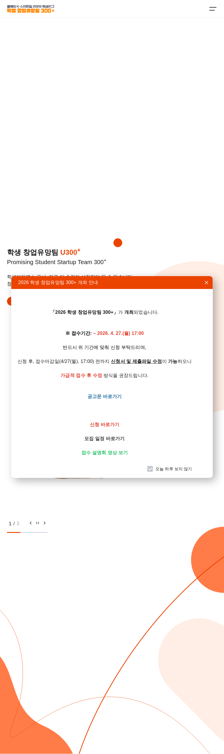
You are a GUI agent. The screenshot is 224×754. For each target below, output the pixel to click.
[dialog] (112, 377)
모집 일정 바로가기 (104, 438)
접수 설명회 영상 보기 (104, 452)
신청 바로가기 (105, 424)
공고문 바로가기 (105, 396)
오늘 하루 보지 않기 (173, 468)
